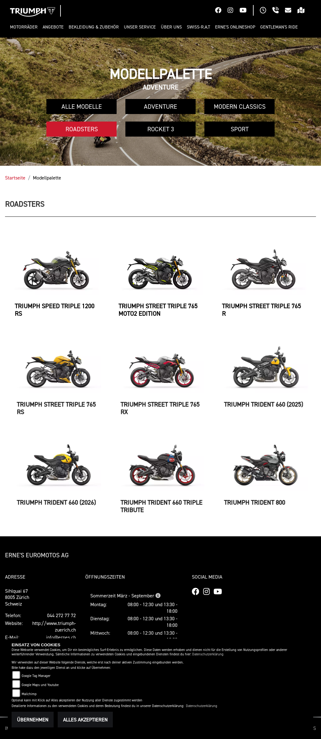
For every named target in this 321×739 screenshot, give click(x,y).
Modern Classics (240, 106)
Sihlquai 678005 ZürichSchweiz (17, 597)
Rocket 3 (160, 129)
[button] (25, 27)
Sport (240, 129)
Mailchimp (29, 694)
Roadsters (82, 129)
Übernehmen (32, 719)
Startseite (15, 177)
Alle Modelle (81, 106)
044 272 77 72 (61, 615)
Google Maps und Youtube (40, 685)
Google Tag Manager (36, 676)
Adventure (160, 106)
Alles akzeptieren (85, 719)
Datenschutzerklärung (208, 654)
